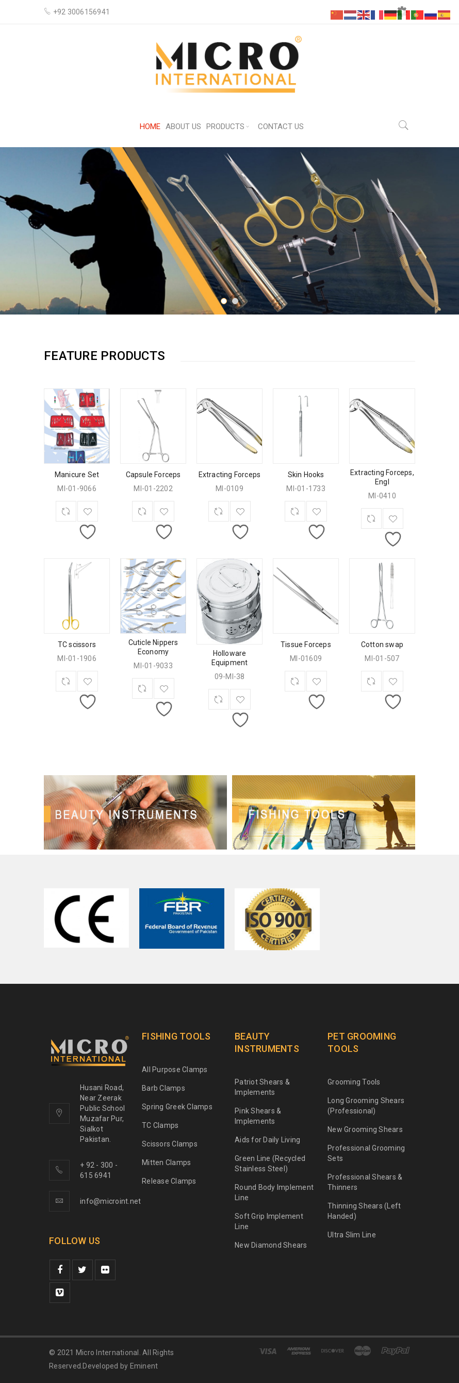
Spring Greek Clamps (177, 1107)
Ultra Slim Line (351, 1235)
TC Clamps (160, 1125)
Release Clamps (169, 1181)
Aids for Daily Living (267, 1140)
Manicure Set (77, 474)
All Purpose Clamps (175, 1069)
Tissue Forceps (306, 644)
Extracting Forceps (230, 474)
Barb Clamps (163, 1088)
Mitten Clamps (166, 1162)
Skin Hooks (306, 474)
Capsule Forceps (153, 474)
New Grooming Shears (365, 1129)
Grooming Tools (354, 1082)
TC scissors (77, 644)
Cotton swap (382, 644)
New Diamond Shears (271, 1245)
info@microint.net (110, 1201)
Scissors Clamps (170, 1144)
